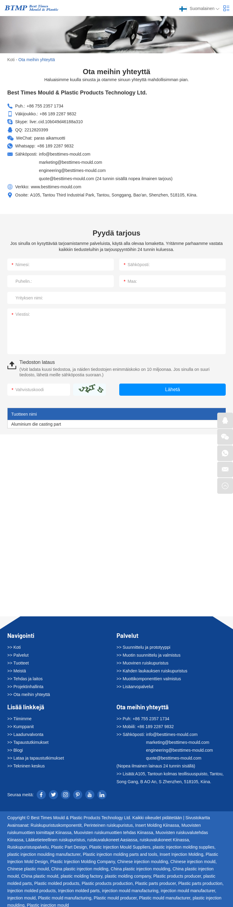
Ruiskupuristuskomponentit (56, 822)
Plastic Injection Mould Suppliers (119, 844)
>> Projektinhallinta (25, 684)
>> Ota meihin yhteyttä (28, 692)
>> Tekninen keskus (26, 763)
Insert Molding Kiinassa (157, 822)
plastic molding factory (81, 873)
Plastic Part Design (69, 844)
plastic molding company (128, 873)
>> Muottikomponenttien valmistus (148, 676)
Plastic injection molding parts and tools (120, 851)
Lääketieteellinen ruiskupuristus (55, 837)
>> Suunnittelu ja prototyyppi (143, 644)
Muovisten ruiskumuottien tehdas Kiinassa (113, 829)
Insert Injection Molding (181, 851)
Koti (11, 59)
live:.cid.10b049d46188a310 (56, 121)
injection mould (21, 895)
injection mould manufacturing (130, 888)
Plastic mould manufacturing (64, 895)
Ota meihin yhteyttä (37, 59)
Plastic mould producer (115, 895)
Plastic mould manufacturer (164, 895)
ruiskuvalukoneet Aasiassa (112, 837)
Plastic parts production (200, 880)
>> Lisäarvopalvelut (134, 684)
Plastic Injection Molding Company (82, 858)
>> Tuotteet (18, 660)
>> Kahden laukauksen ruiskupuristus (151, 668)
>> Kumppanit (20, 724)
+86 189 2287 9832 (55, 145)
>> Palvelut (18, 652)
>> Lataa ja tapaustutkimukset (35, 755)
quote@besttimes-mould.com (66, 176)
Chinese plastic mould (28, 866)
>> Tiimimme (19, 716)
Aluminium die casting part (36, 421)
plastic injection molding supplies (183, 844)
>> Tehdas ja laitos (25, 676)
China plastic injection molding (79, 866)
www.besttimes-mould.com (56, 184)
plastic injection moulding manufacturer (43, 851)
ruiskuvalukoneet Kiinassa (164, 837)
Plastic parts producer (155, 880)
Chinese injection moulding (142, 858)
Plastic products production (107, 880)
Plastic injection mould (48, 902)
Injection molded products (31, 888)
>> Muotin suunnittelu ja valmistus (148, 652)
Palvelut (127, 633)
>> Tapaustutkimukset (28, 739)
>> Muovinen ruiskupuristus (142, 660)
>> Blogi (15, 747)
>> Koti (14, 644)
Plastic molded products (56, 880)
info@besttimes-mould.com (64, 153)
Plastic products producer (177, 873)
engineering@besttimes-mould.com (72, 169)
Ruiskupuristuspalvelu (28, 844)
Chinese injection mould (192, 858)
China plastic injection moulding (140, 866)
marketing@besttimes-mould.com (70, 161)
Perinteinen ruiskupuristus (108, 822)
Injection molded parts (79, 888)
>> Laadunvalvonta (25, 732)
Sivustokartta (197, 815)
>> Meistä (16, 668)
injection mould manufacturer (188, 888)
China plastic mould (39, 873)
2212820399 (36, 129)
